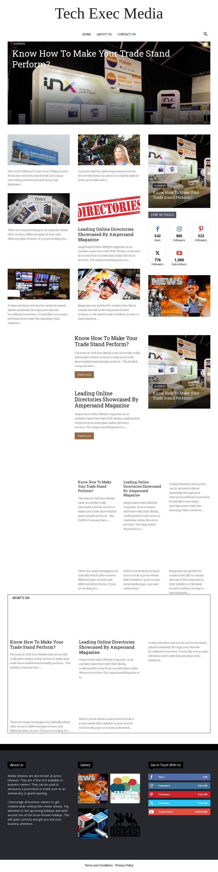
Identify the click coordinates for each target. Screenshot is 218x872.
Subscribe (201, 811)
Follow (202, 785)
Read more (84, 374)
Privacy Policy (124, 865)
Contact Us (126, 34)
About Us (104, 34)
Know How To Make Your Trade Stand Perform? (91, 59)
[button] (205, 35)
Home (86, 34)
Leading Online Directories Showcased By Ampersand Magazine (106, 234)
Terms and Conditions (99, 865)
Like (205, 776)
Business (19, 43)
